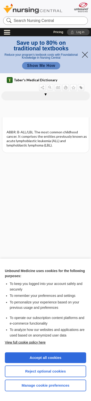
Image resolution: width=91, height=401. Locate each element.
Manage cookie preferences (45, 385)
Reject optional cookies (45, 371)
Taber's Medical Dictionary (32, 80)
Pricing (58, 32)
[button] (78, 32)
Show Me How (41, 66)
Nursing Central (32, 8)
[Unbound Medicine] (81, 7)
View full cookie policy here (25, 342)
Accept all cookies (45, 357)
